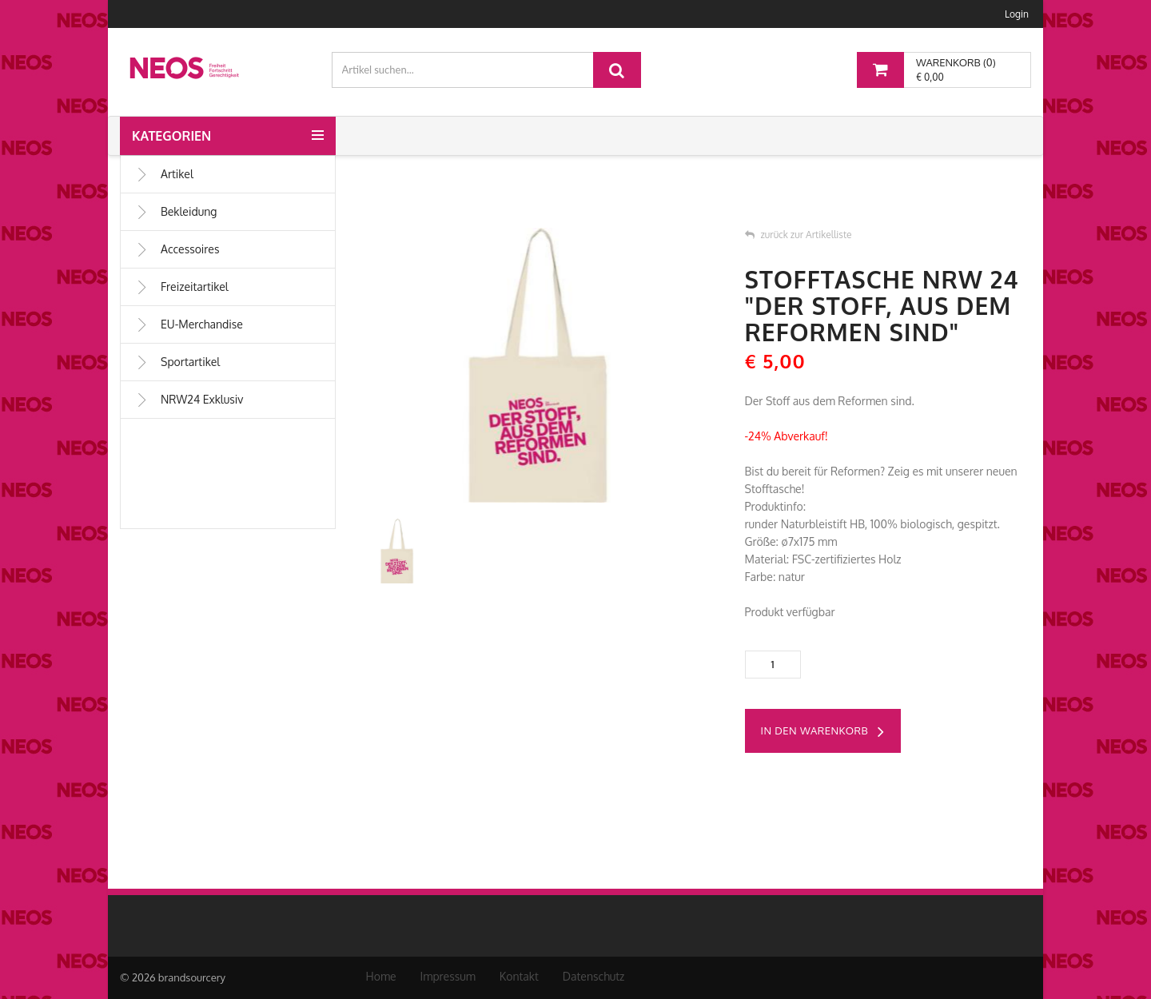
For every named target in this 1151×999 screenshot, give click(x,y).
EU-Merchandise (189, 324)
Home (381, 976)
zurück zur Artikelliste (798, 235)
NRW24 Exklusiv (189, 399)
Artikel (164, 174)
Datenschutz (594, 976)
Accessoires (177, 249)
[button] (318, 129)
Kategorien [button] (171, 136)
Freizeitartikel (182, 287)
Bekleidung (176, 212)
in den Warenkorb (823, 732)
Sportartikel (177, 362)
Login (1017, 14)
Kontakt (519, 976)
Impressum (448, 976)
